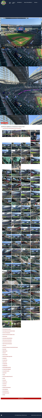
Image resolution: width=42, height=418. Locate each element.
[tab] (21, 128)
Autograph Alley (5, 363)
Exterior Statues (5, 336)
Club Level (4, 352)
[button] (15, 1)
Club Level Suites (5, 354)
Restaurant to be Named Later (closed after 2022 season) (11, 347)
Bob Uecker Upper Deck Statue (7, 367)
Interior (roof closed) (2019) (7, 332)
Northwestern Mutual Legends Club (8, 356)
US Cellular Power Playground (7, 369)
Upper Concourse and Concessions (7, 343)
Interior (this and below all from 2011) (8, 376)
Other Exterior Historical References (8, 338)
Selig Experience (5, 365)
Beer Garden (4, 349)
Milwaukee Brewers (4, 53)
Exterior (4, 378)
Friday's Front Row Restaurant (7, 387)
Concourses (4, 380)
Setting (4, 374)
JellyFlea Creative (38, 415)
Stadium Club (5, 358)
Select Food (4, 345)
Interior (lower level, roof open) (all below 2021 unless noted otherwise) (12, 128)
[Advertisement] (21, 11)
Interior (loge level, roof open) (7, 329)
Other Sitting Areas (5, 389)
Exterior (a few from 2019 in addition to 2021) (9, 334)
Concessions (4, 385)
